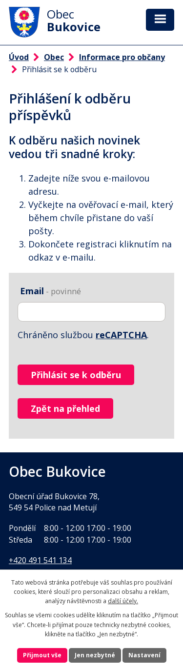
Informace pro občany (122, 57)
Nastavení (144, 655)
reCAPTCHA (121, 335)
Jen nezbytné (95, 655)
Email (50, 291)
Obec (54, 57)
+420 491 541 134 (40, 560)
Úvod (19, 57)
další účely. (123, 601)
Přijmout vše (42, 655)
